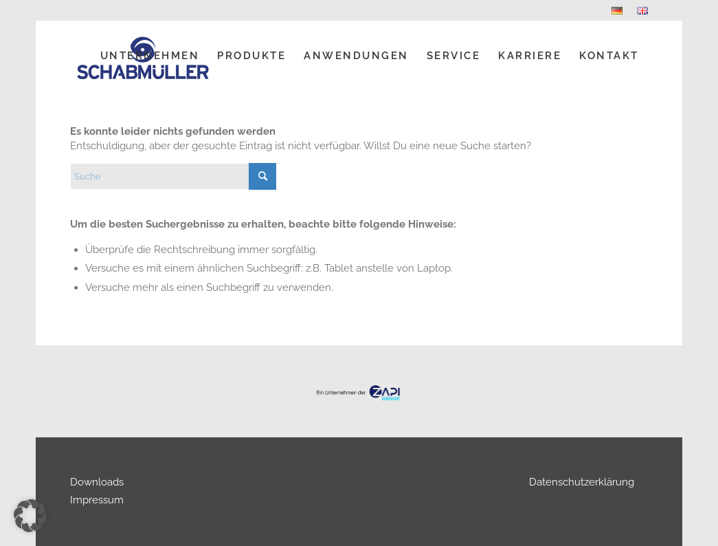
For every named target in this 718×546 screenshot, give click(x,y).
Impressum (97, 500)
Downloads (97, 482)
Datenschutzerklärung (581, 482)
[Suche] (173, 176)
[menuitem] (617, 10)
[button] (30, 515)
